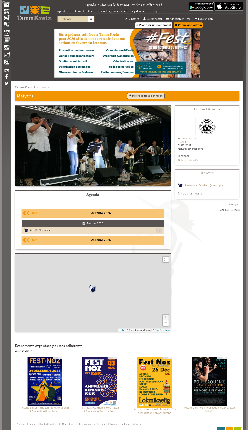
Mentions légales (73, 423)
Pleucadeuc (45, 230)
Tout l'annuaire (190, 193)
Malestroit (190, 138)
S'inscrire (132, 18)
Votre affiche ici (23, 351)
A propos (21, 423)
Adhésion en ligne (178, 18)
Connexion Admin (188, 25)
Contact (44, 423)
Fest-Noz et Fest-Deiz (197, 185)
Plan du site (33, 423)
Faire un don (204, 18)
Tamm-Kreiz (23, 87)
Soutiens (53, 423)
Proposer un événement (96, 423)
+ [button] (165, 317)
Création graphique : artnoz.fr (125, 423)
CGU (61, 423)
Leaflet (122, 330)
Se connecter (152, 18)
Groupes (218, 185)
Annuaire (43, 87)
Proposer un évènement (153, 25)
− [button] (165, 323)
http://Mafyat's (189, 160)
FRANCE (182, 142)
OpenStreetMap (162, 330)
